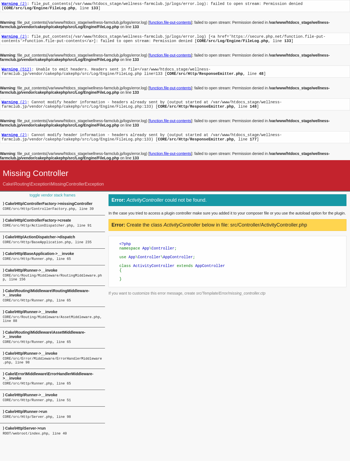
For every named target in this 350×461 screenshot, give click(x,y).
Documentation (328, 10)
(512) (16, 73)
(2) (14, 4)
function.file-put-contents (170, 24)
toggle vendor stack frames (52, 203)
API (343, 10)
